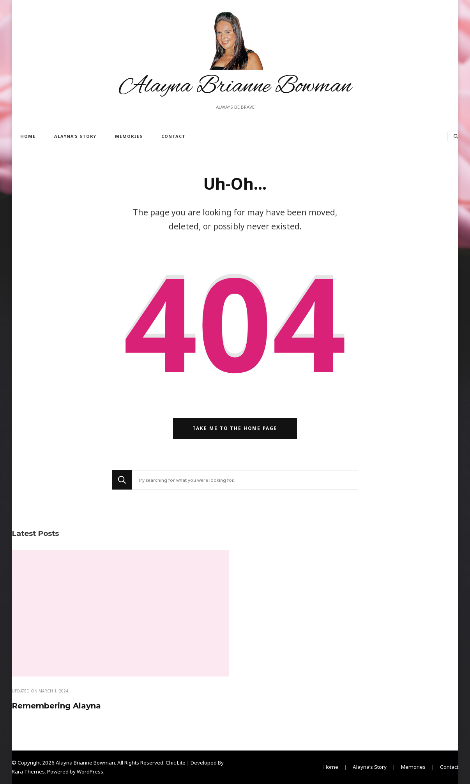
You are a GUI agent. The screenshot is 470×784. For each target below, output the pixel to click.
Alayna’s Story (75, 136)
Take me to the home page (235, 428)
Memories (129, 136)
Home (27, 136)
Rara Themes (28, 771)
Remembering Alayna (56, 705)
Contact (173, 136)
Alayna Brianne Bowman (235, 86)
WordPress (90, 771)
